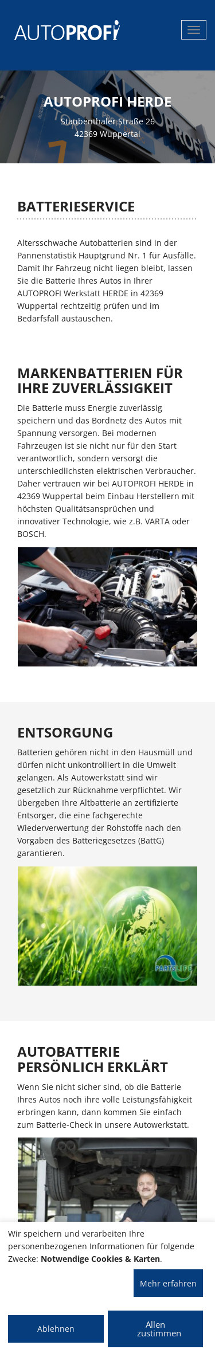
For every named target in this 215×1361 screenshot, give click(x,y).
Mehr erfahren (168, 1283)
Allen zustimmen (159, 1329)
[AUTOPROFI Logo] (60, 30)
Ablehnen (56, 1328)
